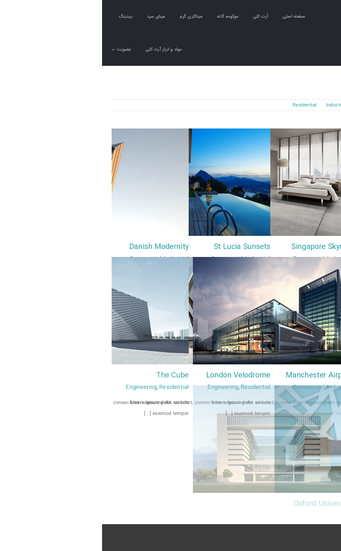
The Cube (70, 375)
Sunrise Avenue (304, 247)
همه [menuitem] (327, 105)
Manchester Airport (217, 375)
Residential (72, 387)
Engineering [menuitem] (265, 105)
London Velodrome (136, 375)
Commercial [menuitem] (301, 105)
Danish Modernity (57, 247)
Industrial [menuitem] (234, 105)
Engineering (39, 387)
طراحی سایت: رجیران (310, 534)
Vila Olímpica (309, 504)
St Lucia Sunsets (140, 247)
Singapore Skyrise (219, 247)
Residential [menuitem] (202, 105)
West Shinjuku (307, 375)
